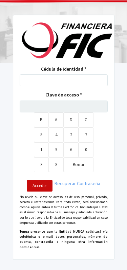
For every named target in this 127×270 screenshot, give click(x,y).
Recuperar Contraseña (77, 183)
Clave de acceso (63, 95)
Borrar (78, 164)
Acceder (40, 185)
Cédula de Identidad (63, 69)
